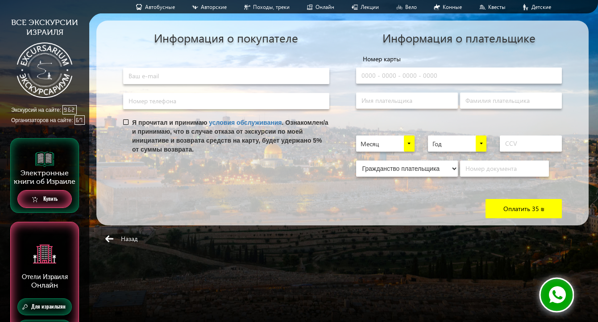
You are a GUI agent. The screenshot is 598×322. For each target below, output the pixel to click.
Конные (452, 7)
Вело (411, 7)
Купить (45, 199)
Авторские (214, 7)
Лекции (370, 7)
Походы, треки (271, 7)
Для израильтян (44, 306)
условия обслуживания (245, 122)
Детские (541, 7)
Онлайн (325, 7)
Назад (129, 238)
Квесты (497, 7)
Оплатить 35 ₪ (523, 208)
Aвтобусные (160, 7)
